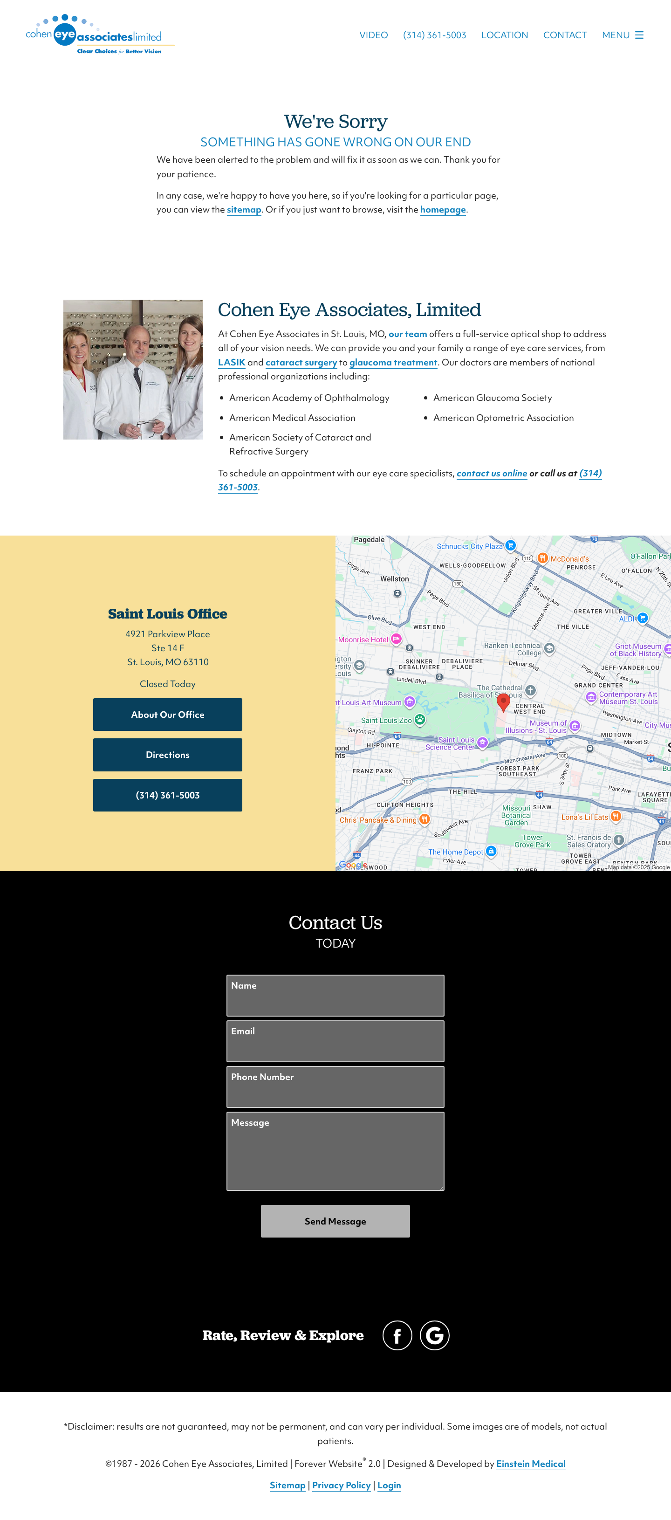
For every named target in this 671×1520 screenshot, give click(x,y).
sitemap (244, 209)
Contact (565, 35)
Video (373, 35)
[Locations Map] (503, 702)
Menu (625, 35)
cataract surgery (301, 362)
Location (504, 35)
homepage (443, 209)
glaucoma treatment (393, 362)
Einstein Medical (531, 1464)
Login (389, 1485)
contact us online (492, 473)
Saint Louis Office (167, 614)
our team (408, 334)
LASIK (232, 362)
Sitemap (288, 1485)
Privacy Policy (341, 1485)
